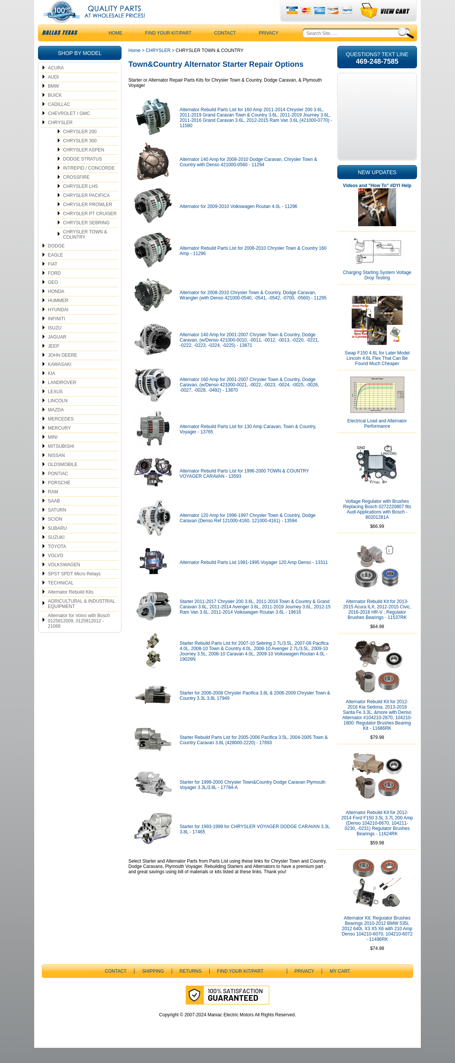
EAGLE (55, 270)
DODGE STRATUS (82, 174)
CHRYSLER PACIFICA (86, 210)
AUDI (53, 92)
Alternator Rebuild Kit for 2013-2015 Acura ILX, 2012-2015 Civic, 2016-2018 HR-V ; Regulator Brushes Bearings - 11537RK (377, 624)
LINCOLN (58, 416)
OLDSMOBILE (62, 479)
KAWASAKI (59, 379)
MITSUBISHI (61, 461)
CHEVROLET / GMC (69, 128)
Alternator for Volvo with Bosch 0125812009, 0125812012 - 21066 (79, 636)
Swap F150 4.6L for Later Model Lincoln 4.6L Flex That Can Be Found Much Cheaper (377, 373)
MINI (52, 452)
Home (134, 65)
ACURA (56, 83)
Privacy (268, 48)
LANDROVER (62, 397)
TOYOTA (57, 561)
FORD (54, 288)
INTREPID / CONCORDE (89, 183)
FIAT (52, 279)
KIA (51, 388)
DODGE (56, 261)
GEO (53, 297)
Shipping (153, 986)
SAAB (54, 516)
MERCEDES (61, 434)
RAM (53, 507)
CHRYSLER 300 (80, 156)
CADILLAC (59, 119)
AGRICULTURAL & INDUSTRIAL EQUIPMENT (81, 619)
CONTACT (225, 48)
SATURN (57, 525)
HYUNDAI (58, 325)
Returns (191, 986)
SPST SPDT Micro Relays (74, 589)
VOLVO (55, 570)
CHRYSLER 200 (80, 147)
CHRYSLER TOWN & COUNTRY (85, 249)
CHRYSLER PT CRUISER (90, 228)
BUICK (55, 110)
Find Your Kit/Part (168, 48)
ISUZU (55, 343)
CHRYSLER (60, 137)
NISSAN (56, 470)
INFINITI (56, 334)
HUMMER (58, 315)
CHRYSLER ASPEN (83, 165)
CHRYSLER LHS (80, 201)
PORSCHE (59, 498)
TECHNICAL (61, 598)
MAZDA (56, 425)
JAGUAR (57, 352)
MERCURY (59, 443)
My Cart (340, 986)
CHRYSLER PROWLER (87, 219)
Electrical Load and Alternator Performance (377, 438)
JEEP (53, 361)
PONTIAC (58, 488)
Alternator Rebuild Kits (70, 607)
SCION (55, 534)
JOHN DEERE (62, 370)
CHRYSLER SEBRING (86, 238)
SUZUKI (56, 552)
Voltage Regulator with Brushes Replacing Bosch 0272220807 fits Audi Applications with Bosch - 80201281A (377, 524)
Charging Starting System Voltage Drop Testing (377, 290)
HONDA (56, 306)
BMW (53, 101)
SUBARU (57, 543)
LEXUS (55, 406)
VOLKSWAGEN (64, 580)
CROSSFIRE (76, 192)
